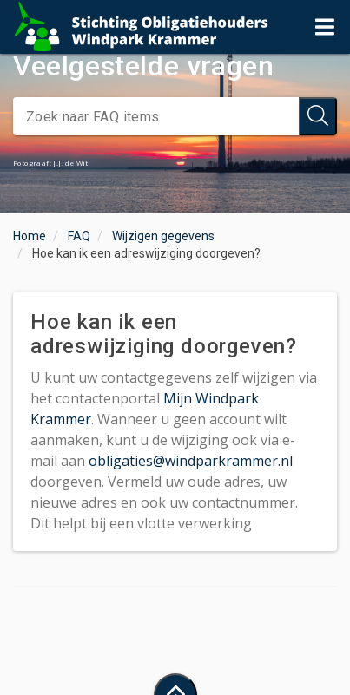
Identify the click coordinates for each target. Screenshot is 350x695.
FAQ (79, 236)
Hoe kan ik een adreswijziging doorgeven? (146, 253)
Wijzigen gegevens (163, 236)
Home (29, 236)
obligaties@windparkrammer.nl (191, 460)
